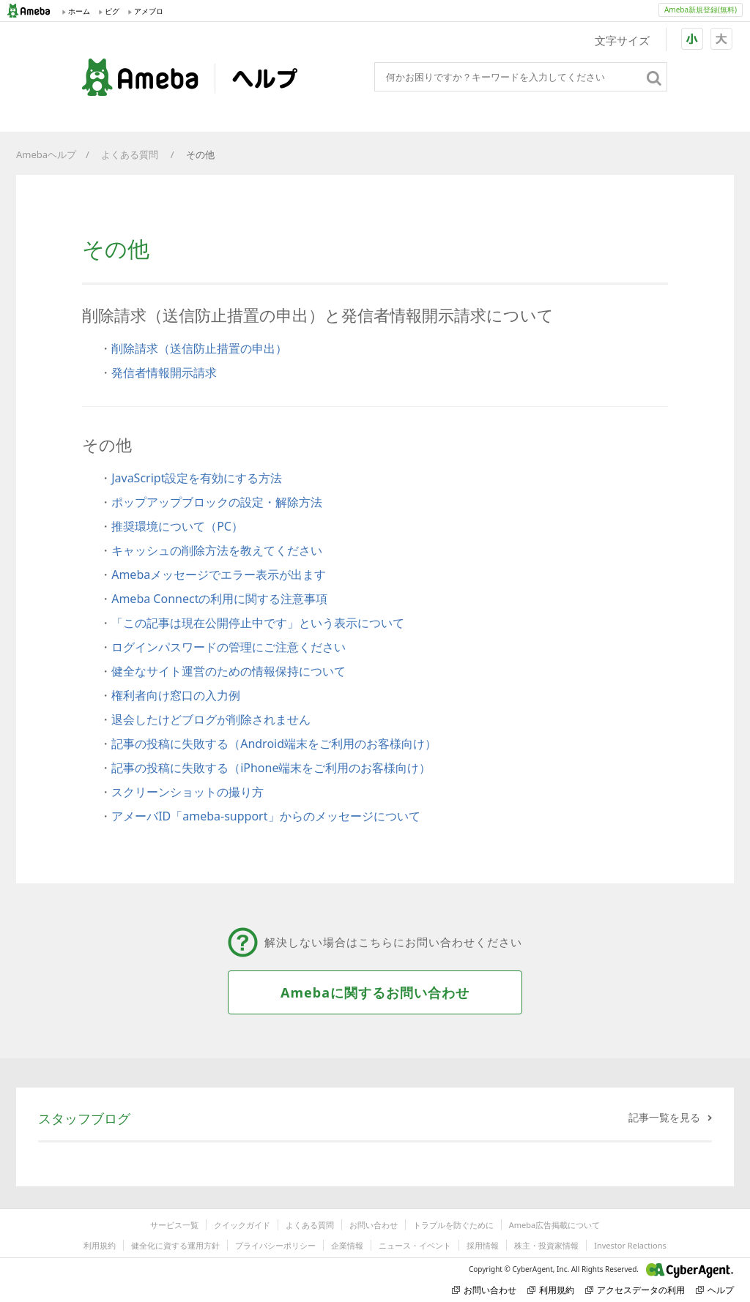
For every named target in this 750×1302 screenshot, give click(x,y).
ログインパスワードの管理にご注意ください (228, 647)
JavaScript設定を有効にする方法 (196, 478)
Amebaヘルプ (46, 154)
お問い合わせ (373, 1224)
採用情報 (483, 1245)
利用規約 (99, 1245)
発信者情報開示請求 (164, 372)
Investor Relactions (630, 1245)
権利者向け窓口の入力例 (175, 695)
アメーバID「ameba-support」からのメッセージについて (265, 816)
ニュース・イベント (415, 1245)
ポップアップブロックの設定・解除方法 (216, 502)
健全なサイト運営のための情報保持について (228, 671)
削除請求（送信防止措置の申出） (199, 348)
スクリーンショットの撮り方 (187, 792)
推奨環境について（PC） (177, 526)
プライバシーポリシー (275, 1245)
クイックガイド (242, 1224)
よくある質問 (130, 154)
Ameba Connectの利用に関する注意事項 (219, 599)
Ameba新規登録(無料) (700, 9)
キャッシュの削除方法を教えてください (216, 550)
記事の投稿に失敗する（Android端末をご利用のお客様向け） (274, 744)
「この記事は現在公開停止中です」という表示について (257, 623)
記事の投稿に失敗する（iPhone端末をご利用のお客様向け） (271, 768)
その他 (201, 154)
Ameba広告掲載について (554, 1224)
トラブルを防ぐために (453, 1224)
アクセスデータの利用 (635, 1290)
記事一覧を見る (664, 1117)
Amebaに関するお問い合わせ (375, 992)
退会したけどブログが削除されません (211, 719)
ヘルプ (715, 1290)
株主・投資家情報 (546, 1245)
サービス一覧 (174, 1224)
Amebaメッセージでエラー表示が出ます (218, 574)
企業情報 (347, 1245)
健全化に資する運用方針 (175, 1245)
